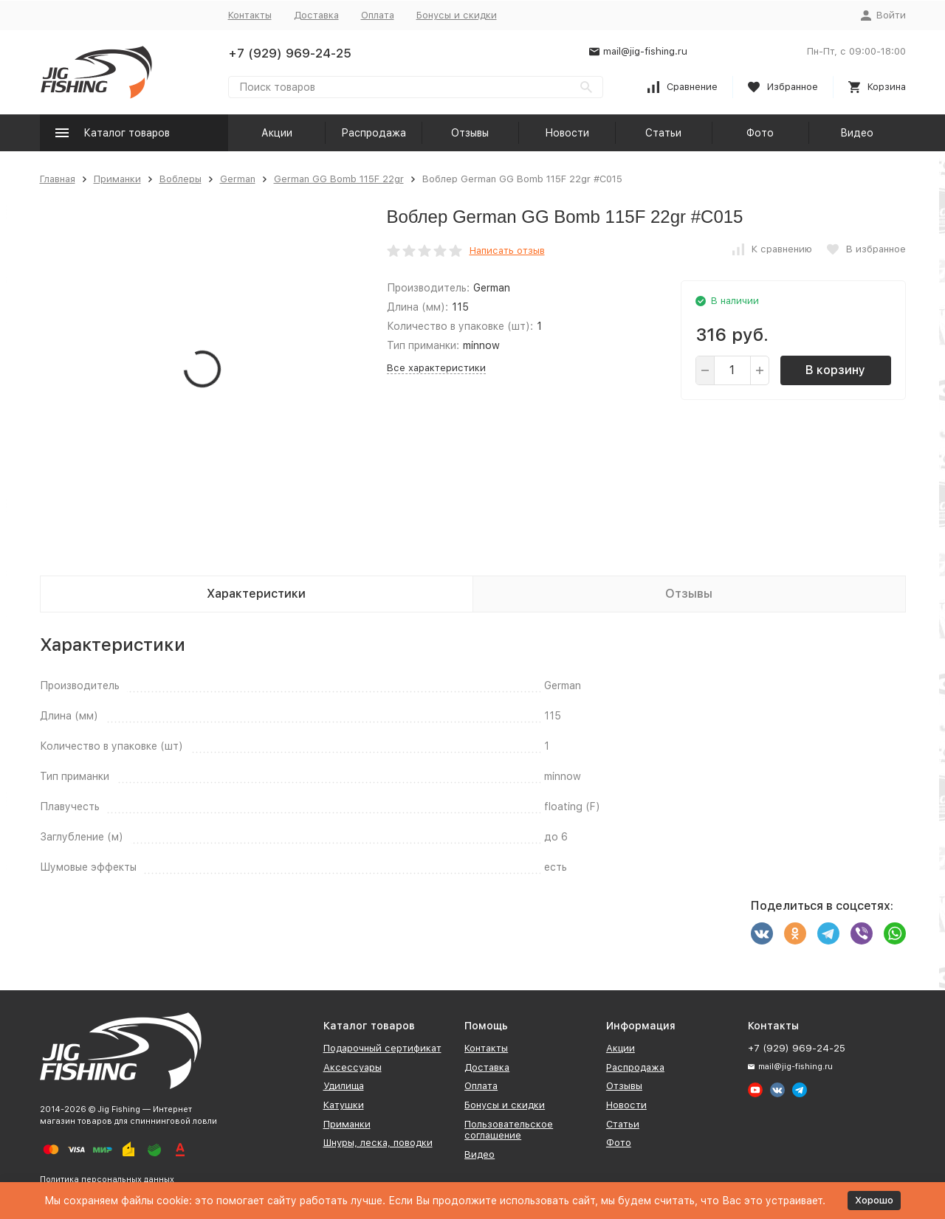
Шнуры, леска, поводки (378, 1142)
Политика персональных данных (107, 1179)
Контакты (250, 15)
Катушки (343, 1105)
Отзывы (470, 133)
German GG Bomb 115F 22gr (339, 178)
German (237, 178)
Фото (760, 133)
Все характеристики (436, 367)
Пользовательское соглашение (508, 1130)
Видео (856, 133)
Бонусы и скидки (456, 15)
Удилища (343, 1085)
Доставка (316, 15)
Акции (276, 133)
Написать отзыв (507, 250)
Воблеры (180, 178)
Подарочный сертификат (382, 1048)
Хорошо (874, 1200)
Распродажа (373, 133)
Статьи (663, 133)
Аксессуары (352, 1067)
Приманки (117, 178)
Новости (567, 133)
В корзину (835, 370)
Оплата (377, 15)
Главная (57, 178)
